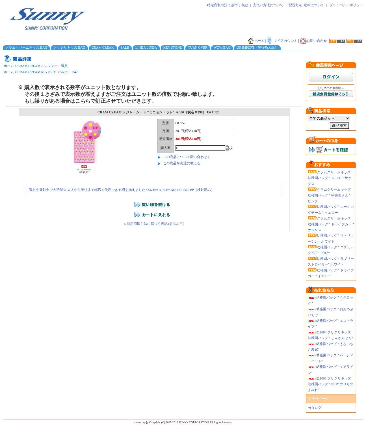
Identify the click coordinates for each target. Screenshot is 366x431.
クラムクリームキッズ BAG (26, 47)
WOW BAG (222, 47)
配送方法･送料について (306, 5)
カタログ (314, 408)
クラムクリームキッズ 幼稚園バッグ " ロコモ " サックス (329, 178)
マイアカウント (282, 41)
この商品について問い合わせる (187, 157)
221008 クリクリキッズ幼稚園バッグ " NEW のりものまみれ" (330, 384)
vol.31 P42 (68, 72)
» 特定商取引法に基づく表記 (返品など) (154, 224)
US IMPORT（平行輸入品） (257, 47)
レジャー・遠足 (56, 66)
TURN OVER (197, 47)
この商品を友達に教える (181, 163)
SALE (125, 47)
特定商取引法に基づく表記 (227, 5)
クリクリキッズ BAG (69, 47)
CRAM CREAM (103, 47)
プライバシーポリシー (346, 5)
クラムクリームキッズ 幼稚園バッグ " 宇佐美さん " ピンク (329, 195)
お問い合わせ (313, 41)
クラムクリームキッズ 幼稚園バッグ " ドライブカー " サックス (331, 224)
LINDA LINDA (146, 47)
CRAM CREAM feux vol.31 (37, 72)
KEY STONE (172, 47)
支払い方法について (268, 5)
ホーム (256, 41)
